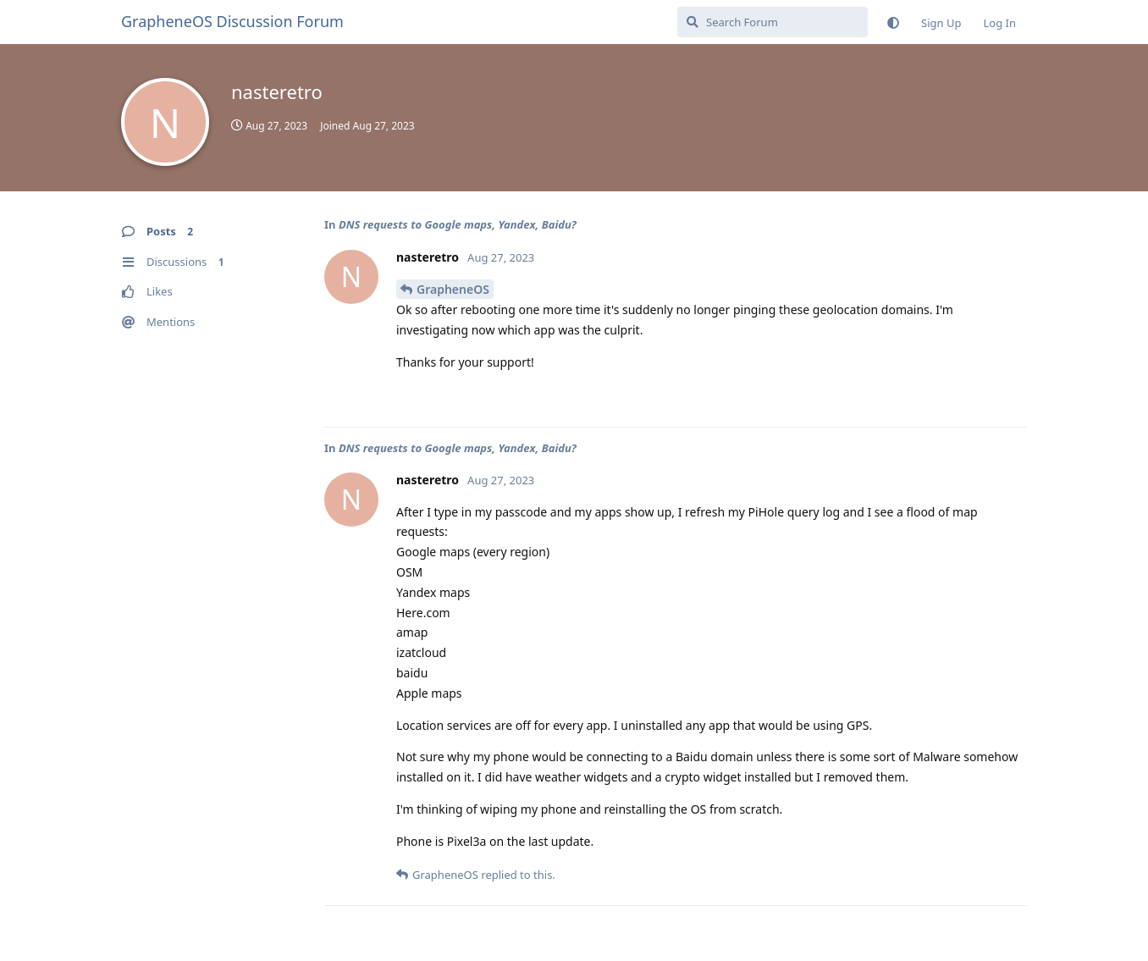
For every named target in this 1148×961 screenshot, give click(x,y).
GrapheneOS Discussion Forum (232, 21)
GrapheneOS (453, 289)
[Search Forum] (772, 22)
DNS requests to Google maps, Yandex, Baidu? (458, 224)
